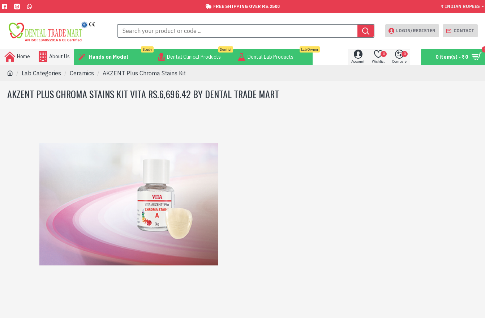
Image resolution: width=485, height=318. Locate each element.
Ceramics (82, 73)
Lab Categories (41, 73)
